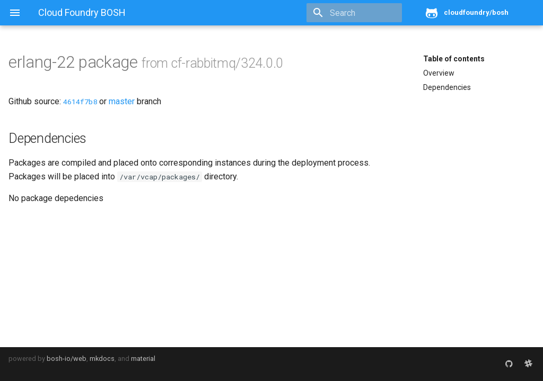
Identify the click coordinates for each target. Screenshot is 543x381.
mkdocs (102, 358)
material (143, 358)
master (122, 101)
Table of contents (454, 59)
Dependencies (447, 87)
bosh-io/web (66, 358)
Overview (438, 73)
